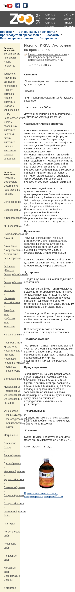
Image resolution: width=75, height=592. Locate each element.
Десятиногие (11, 254)
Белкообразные (12, 201)
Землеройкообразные (16, 274)
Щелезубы (9, 298)
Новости (6, 31)
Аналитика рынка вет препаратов (10, 81)
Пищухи (9, 270)
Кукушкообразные (14, 479)
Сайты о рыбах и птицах (69, 18)
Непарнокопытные (14, 334)
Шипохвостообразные (16, 234)
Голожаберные (12, 189)
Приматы (9, 427)
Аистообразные (12, 455)
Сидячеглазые (12, 576)
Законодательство (14, 118)
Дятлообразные (12, 463)
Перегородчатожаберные (18, 419)
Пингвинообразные (14, 487)
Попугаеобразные (14, 495)
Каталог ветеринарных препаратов (47, 54)
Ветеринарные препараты (37, 31)
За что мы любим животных (9, 138)
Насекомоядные (13, 350)
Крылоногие (10, 346)
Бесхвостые (10, 181)
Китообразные (12, 302)
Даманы (8, 238)
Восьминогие (11, 185)
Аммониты (10, 177)
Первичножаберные (15, 415)
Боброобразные (13, 210)
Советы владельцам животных (10, 126)
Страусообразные (14, 503)
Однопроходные (13, 399)
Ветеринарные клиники (16, 38)
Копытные (9, 326)
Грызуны (8, 193)
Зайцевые (9, 266)
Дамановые (10, 246)
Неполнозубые (12, 370)
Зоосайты (52, 35)
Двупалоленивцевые (15, 378)
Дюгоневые (10, 588)
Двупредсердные (13, 250)
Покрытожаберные (14, 423)
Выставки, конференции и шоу (11, 110)
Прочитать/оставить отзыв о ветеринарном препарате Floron (43, 495)
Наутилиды (10, 366)
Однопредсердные (14, 395)
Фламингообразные (15, 511)
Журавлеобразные (14, 471)
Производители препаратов (19, 35)
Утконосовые (11, 411)
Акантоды (9, 523)
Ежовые (9, 354)
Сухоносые (10, 443)
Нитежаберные (12, 391)
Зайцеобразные (12, 258)
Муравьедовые (12, 386)
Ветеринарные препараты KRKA (46, 60)
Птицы (7, 447)
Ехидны (9, 403)
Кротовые (9, 290)
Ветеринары (48, 38)
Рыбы (7, 515)
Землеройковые (13, 282)
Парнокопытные (13, 342)
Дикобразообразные (15, 218)
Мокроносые (11, 435)
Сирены (8, 580)
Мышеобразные (13, 226)
